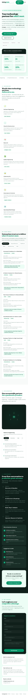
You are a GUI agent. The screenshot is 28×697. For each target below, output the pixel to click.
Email (5, 624)
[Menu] (25, 2)
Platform (6, 438)
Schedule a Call (19, 2)
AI (22, 438)
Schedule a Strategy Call (14, 583)
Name (5, 618)
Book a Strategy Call (9, 33)
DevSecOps (12, 438)
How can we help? (8, 640)
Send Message (14, 650)
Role (5, 635)
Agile (18, 438)
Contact (24, 693)
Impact (17, 693)
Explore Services (8, 37)
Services (13, 693)
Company (6, 629)
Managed (6, 440)
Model (21, 693)
